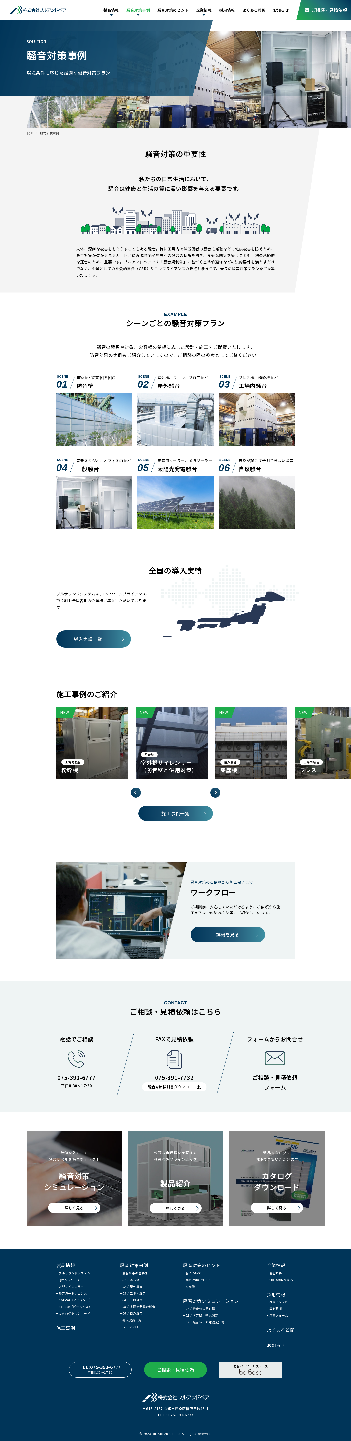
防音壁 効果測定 (202, 1315)
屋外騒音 (132, 1286)
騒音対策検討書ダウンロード (174, 1086)
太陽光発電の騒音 (138, 1306)
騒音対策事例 (138, 10)
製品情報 (111, 10)
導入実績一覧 (88, 639)
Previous (136, 793)
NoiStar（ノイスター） (75, 1300)
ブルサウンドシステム (74, 1273)
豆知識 (190, 1286)
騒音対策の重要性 (135, 1273)
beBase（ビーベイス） (75, 1306)
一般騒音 (132, 1300)
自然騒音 (132, 1313)
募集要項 (275, 1308)
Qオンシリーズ (69, 1280)
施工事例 (65, 1328)
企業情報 (204, 10)
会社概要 (275, 1273)
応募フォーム (278, 1315)
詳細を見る (227, 934)
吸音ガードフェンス (73, 1293)
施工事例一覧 (175, 813)
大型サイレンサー (71, 1286)
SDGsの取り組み (281, 1280)
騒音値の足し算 (200, 1308)
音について (193, 1273)
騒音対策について (198, 1280)
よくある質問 (254, 10)
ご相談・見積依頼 (326, 10)
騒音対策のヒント (173, 10)
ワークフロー (132, 1327)
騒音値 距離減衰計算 (205, 1322)
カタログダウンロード (74, 1313)
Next (215, 793)
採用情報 (227, 10)
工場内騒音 (134, 1293)
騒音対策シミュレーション (211, 1301)
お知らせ (281, 10)
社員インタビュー (282, 1302)
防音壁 (130, 1280)
